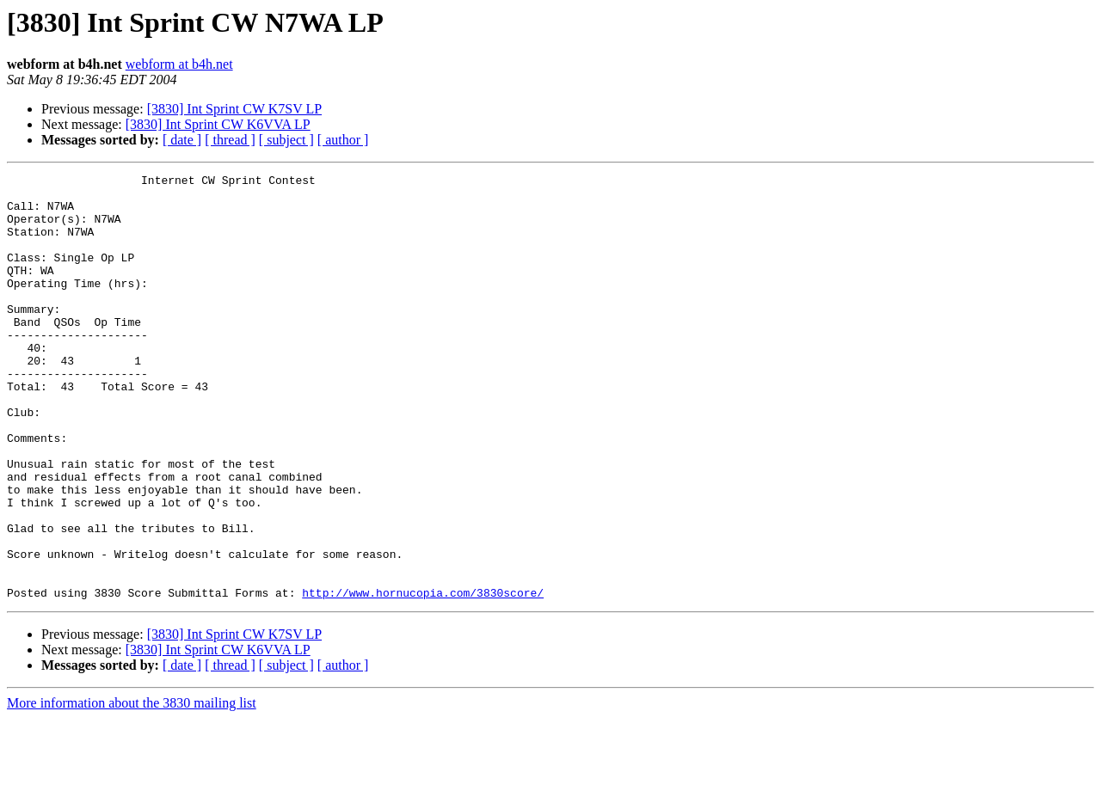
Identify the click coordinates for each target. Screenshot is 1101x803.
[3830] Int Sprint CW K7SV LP (234, 108)
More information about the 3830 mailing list (131, 788)
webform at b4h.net (179, 64)
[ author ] (343, 139)
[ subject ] (286, 139)
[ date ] (182, 139)
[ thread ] (230, 139)
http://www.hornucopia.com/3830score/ (423, 677)
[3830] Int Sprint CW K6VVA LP (218, 124)
